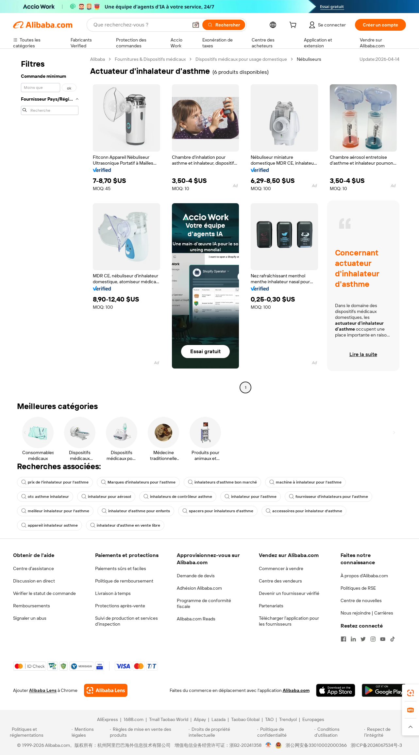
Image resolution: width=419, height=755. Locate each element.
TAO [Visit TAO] (269, 719)
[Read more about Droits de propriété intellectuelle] (222, 732)
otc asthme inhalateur (45, 496)
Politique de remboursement (124, 580)
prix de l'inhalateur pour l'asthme (55, 482)
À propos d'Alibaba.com (364, 575)
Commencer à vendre (281, 568)
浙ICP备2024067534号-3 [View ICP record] (376, 745)
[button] (196, 25)
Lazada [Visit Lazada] (218, 719)
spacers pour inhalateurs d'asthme (217, 511)
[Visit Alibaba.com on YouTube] (383, 639)
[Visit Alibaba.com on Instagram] (373, 639)
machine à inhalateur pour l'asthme (305, 482)
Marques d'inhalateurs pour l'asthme (138, 482)
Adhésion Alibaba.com (199, 588)
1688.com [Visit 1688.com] (133, 719)
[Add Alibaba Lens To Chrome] (105, 690)
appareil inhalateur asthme (49, 525)
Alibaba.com (296, 690)
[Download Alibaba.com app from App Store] (335, 690)
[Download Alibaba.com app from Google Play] (384, 690)
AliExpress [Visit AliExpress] (107, 719)
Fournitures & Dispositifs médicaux (150, 59)
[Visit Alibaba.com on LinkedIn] (353, 639)
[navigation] (49, 224)
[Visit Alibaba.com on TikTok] (392, 639)
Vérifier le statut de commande (44, 593)
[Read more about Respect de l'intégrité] (386, 732)
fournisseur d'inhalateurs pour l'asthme (328, 496)
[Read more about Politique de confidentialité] (284, 732)
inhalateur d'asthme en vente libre (125, 525)
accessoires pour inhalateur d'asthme (304, 511)
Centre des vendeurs (280, 580)
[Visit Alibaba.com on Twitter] (363, 639)
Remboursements (31, 605)
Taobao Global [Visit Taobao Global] (245, 719)
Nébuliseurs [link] (309, 59)
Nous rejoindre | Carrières (367, 612)
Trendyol (288, 719)
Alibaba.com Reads (196, 618)
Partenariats (271, 605)
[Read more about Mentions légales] (90, 732)
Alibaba (97, 59)
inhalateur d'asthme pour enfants (136, 511)
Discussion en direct (34, 580)
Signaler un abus (29, 618)
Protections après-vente (120, 605)
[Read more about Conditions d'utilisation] (338, 732)
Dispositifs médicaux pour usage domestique (241, 59)
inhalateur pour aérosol (106, 496)
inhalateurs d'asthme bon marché (222, 482)
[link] (410, 692)
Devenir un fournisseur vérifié (289, 593)
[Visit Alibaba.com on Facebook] (343, 639)
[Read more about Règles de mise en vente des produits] (148, 732)
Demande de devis (196, 575)
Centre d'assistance (33, 568)
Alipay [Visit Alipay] (200, 719)
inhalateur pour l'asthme (251, 496)
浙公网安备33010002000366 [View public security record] (316, 745)
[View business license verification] (268, 745)
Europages (313, 719)
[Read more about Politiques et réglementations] (40, 732)
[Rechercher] (223, 25)
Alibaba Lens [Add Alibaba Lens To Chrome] (43, 690)
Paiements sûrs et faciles (120, 568)
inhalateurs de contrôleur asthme (177, 496)
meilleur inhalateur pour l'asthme (55, 511)
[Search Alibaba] (140, 24)
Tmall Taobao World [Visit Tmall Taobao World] (168, 719)
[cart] (294, 25)
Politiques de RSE (358, 588)
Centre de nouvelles (361, 600)
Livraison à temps (113, 593)
